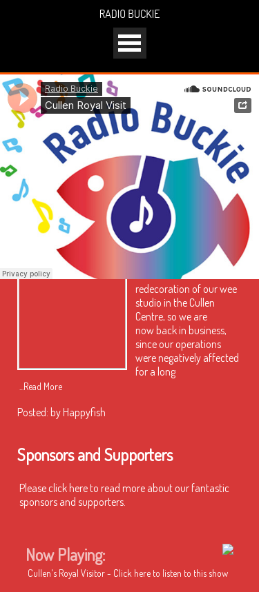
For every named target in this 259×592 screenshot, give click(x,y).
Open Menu (129, 43)
